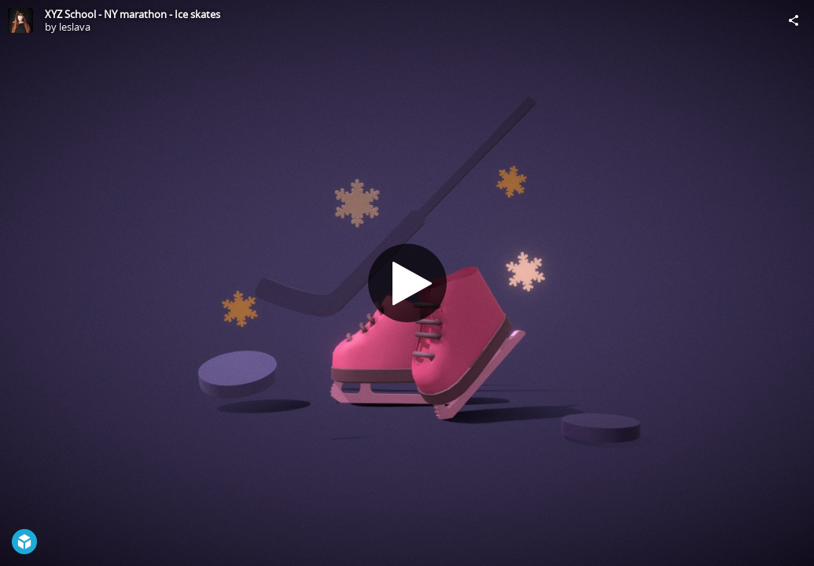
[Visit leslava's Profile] (20, 20)
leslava (74, 27)
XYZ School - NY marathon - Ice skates (132, 14)
